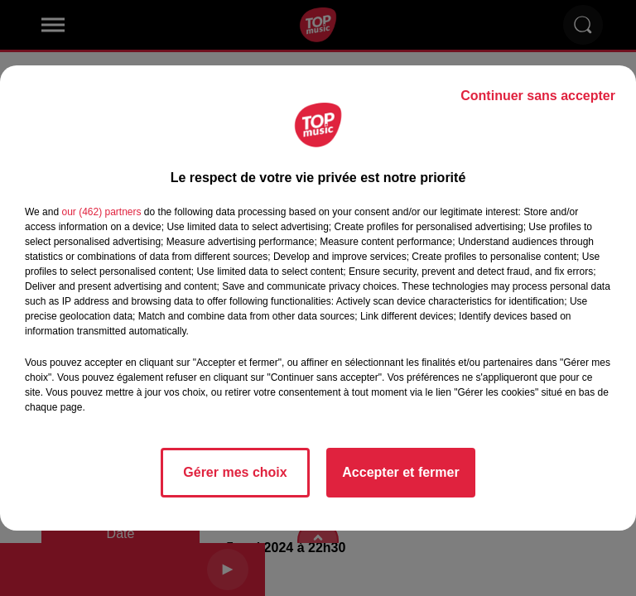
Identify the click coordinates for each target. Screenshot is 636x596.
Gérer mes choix (235, 472)
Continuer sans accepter (537, 96)
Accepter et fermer (400, 472)
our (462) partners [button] (101, 212)
